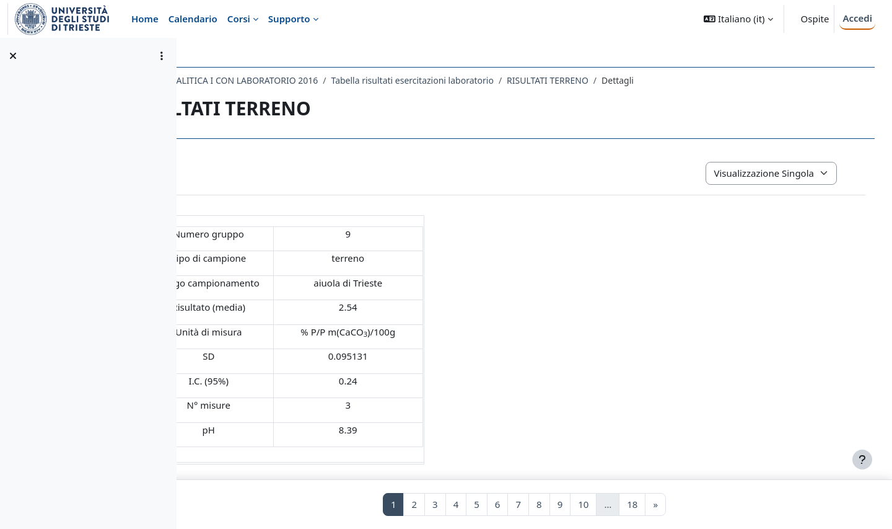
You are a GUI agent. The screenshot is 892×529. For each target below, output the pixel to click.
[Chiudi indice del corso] (13, 56)
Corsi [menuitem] (238, 18)
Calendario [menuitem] (192, 18)
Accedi (857, 18)
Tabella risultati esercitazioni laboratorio (523, 80)
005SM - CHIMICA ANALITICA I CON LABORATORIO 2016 (314, 80)
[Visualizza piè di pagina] (862, 459)
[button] (738, 19)
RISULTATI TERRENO (658, 80)
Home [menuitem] (145, 18)
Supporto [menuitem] (289, 18)
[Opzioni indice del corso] (162, 56)
